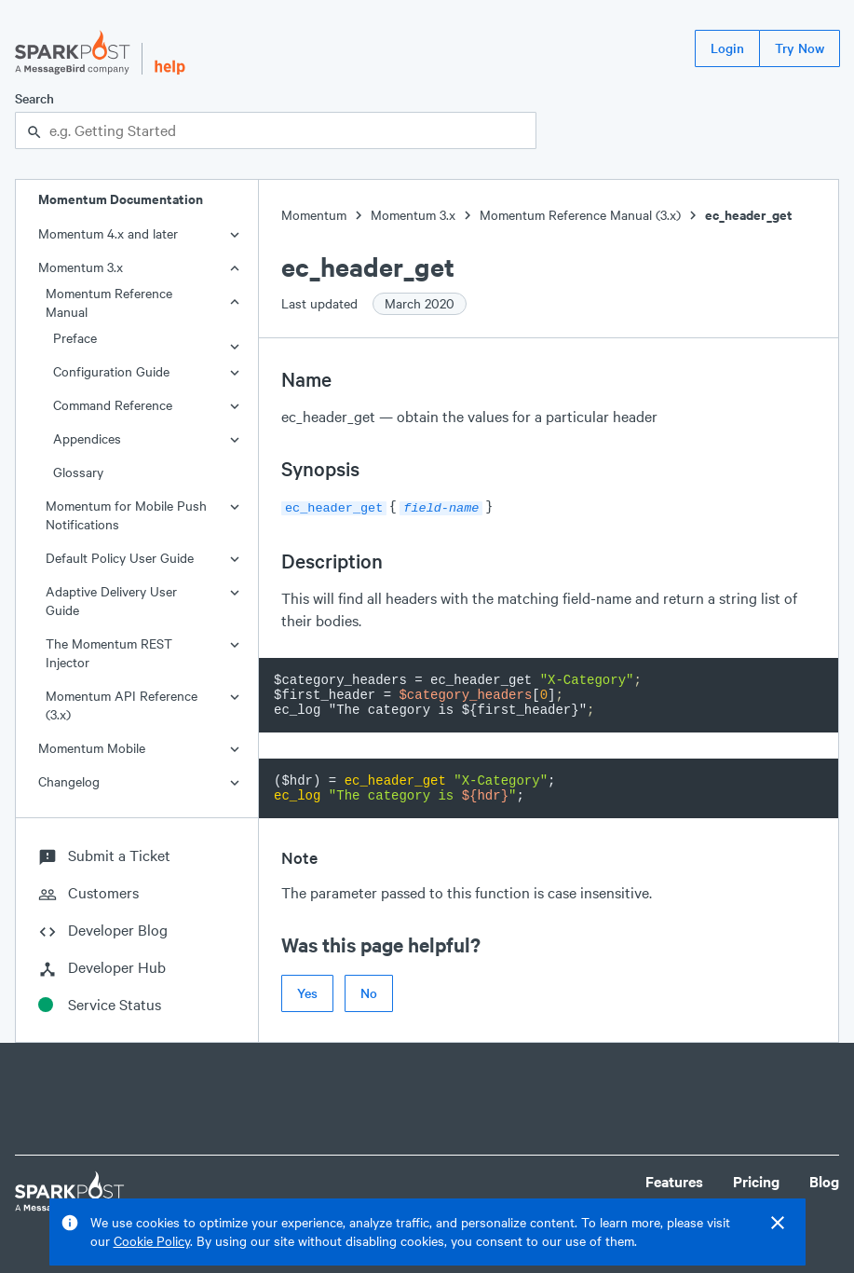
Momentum (313, 215)
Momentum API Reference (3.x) (121, 705)
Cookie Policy (152, 1241)
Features (674, 1181)
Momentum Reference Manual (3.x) (580, 215)
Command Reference (112, 405)
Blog (824, 1181)
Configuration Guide (111, 371)
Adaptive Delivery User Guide (111, 600)
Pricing (756, 1181)
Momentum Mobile (91, 748)
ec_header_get (749, 215)
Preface (75, 338)
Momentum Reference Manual (109, 302)
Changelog (69, 781)
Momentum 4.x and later (108, 233)
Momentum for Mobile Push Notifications (126, 515)
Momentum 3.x (80, 267)
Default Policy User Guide (120, 558)
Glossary (78, 472)
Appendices (87, 438)
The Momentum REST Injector (109, 653)
